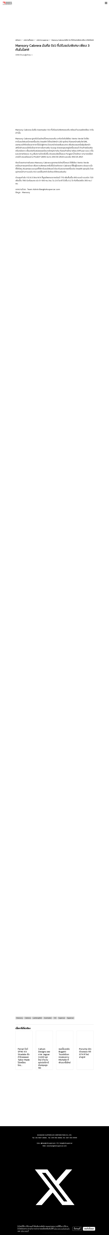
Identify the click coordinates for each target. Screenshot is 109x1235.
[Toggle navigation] (106, 3)
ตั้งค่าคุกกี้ (77, 1229)
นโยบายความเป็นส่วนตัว (62, 1229)
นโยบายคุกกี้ (25, 1231)
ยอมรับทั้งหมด (89, 1229)
